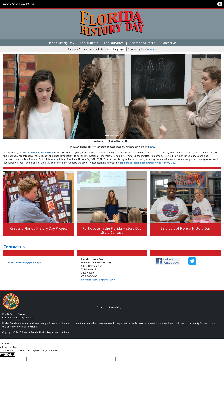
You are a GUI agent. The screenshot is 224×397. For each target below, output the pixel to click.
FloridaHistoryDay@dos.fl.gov (24, 262)
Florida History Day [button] (61, 43)
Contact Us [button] (168, 43)
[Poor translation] (10, 354)
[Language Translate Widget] (116, 49)
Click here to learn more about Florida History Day (146, 162)
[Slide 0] (107, 135)
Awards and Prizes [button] (142, 43)
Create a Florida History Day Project (38, 228)
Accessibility (115, 307)
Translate (148, 49)
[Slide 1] (112, 135)
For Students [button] (89, 43)
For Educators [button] (113, 43)
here (151, 146)
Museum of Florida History (38, 152)
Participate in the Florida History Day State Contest (112, 230)
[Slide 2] (117, 135)
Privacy (100, 307)
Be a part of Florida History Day (185, 228)
